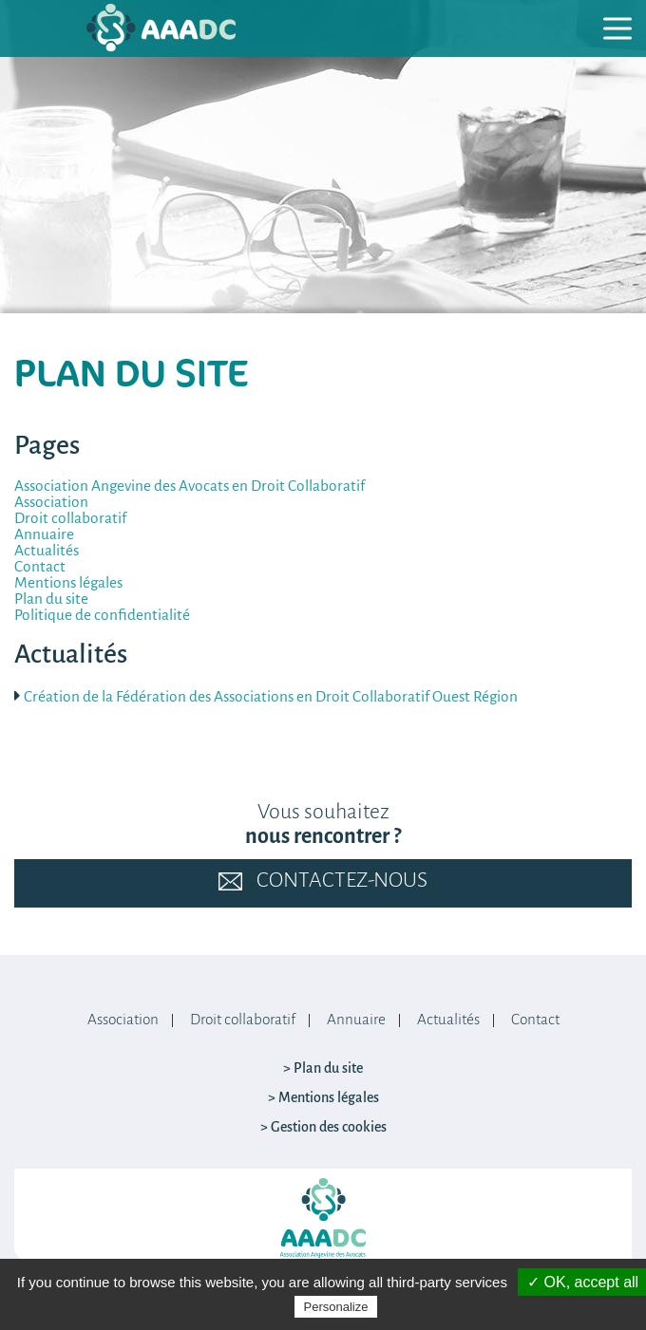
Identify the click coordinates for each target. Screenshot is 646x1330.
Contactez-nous (323, 881)
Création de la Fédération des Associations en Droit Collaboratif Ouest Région (271, 697)
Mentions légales (68, 583)
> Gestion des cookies (323, 1127)
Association (51, 503)
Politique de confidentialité (102, 616)
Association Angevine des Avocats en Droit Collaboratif (189, 486)
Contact (40, 567)
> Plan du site (323, 1069)
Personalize (336, 1307)
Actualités (46, 551)
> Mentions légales (323, 1098)
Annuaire (44, 535)
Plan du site (51, 599)
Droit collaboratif (70, 519)
